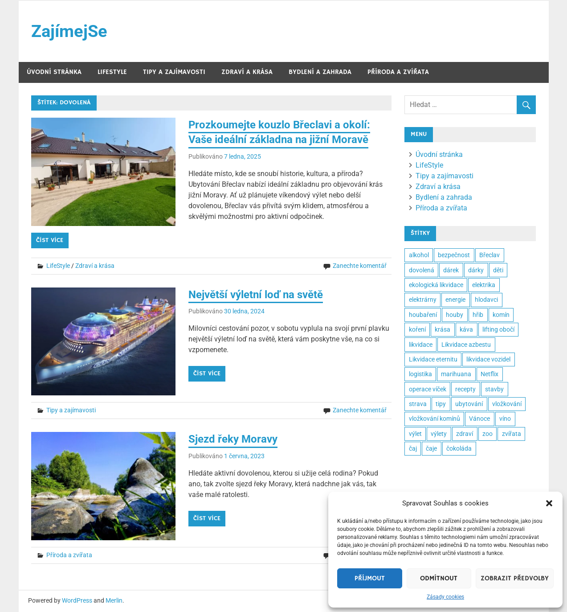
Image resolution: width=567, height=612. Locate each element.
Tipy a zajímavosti (174, 72)
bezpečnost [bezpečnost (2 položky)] (454, 255)
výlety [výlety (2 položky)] (439, 433)
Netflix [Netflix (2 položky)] (489, 374)
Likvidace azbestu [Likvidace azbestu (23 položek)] (466, 344)
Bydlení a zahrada (320, 72)
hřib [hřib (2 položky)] (478, 314)
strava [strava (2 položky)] (418, 403)
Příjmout (370, 578)
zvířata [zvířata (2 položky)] (511, 433)
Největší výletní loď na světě (255, 294)
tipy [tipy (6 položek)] (441, 403)
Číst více (49, 240)
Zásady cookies (445, 597)
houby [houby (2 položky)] (454, 314)
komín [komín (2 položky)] (501, 314)
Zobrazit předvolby (515, 578)
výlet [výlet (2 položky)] (415, 433)
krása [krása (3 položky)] (442, 329)
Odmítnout (438, 578)
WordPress (77, 600)
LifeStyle (112, 72)
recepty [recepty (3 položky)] (465, 389)
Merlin (114, 600)
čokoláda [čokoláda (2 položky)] (459, 448)
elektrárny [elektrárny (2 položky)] (422, 299)
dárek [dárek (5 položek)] (451, 270)
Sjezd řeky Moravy (232, 439)
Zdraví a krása (247, 72)
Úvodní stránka (54, 72)
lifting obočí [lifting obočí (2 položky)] (498, 329)
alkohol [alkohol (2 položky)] (419, 255)
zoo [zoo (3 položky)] (487, 433)
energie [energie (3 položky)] (455, 299)
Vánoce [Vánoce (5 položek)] (479, 418)
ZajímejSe (69, 31)
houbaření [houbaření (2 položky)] (423, 314)
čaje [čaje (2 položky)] (431, 448)
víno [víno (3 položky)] (505, 418)
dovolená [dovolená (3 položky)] (421, 270)
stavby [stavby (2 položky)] (494, 389)
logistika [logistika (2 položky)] (420, 374)
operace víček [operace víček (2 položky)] (427, 389)
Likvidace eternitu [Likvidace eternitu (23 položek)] (433, 359)
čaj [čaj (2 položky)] (413, 448)
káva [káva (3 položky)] (466, 329)
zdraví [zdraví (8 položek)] (464, 433)
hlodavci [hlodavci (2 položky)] (486, 299)
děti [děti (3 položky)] (498, 270)
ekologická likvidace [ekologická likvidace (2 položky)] (436, 284)
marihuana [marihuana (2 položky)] (456, 374)
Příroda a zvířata (398, 72)
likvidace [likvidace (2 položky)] (420, 344)
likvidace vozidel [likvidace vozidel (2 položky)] (488, 359)
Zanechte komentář (360, 265)
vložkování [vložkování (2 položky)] (507, 403)
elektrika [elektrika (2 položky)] (483, 284)
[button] (549, 503)
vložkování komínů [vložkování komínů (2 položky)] (434, 418)
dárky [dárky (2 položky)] (476, 270)
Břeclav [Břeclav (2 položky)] (489, 255)
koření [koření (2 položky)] (417, 329)
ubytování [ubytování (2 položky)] (469, 403)
